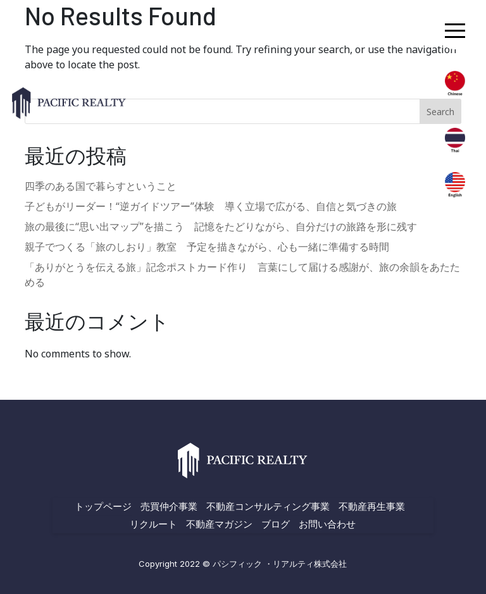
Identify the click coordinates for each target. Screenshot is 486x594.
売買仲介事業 (168, 506)
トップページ (103, 506)
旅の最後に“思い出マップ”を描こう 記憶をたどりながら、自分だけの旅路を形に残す (221, 226)
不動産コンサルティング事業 (268, 506)
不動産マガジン (219, 524)
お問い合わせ (327, 524)
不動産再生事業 (372, 506)
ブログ (275, 524)
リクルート (153, 524)
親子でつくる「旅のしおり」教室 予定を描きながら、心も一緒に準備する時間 (207, 247)
